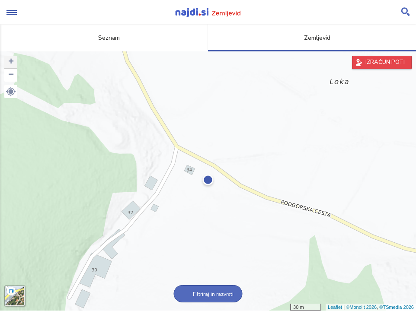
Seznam (104, 38)
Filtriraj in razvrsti (208, 294)
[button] (10, 91)
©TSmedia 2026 (396, 307)
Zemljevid (312, 38)
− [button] (11, 75)
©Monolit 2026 (361, 307)
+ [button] (11, 62)
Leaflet (335, 307)
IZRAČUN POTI (385, 62)
